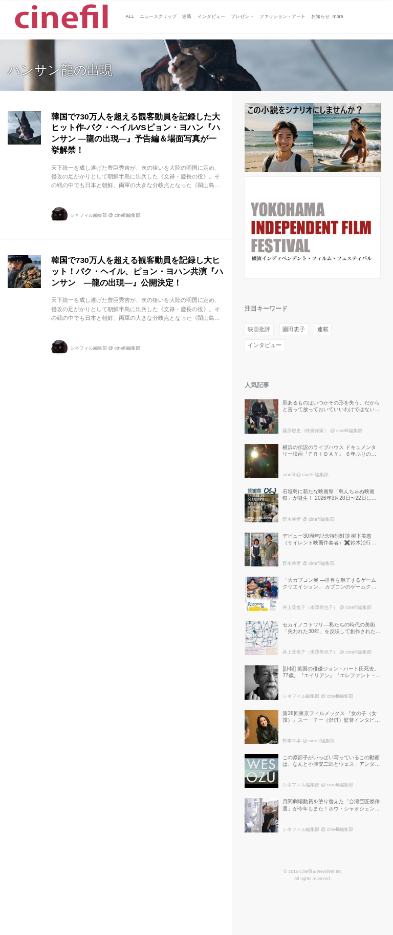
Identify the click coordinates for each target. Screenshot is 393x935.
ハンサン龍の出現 (60, 70)
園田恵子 (293, 329)
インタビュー (264, 345)
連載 (323, 329)
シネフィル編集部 (88, 215)
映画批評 (259, 329)
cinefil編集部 (127, 215)
